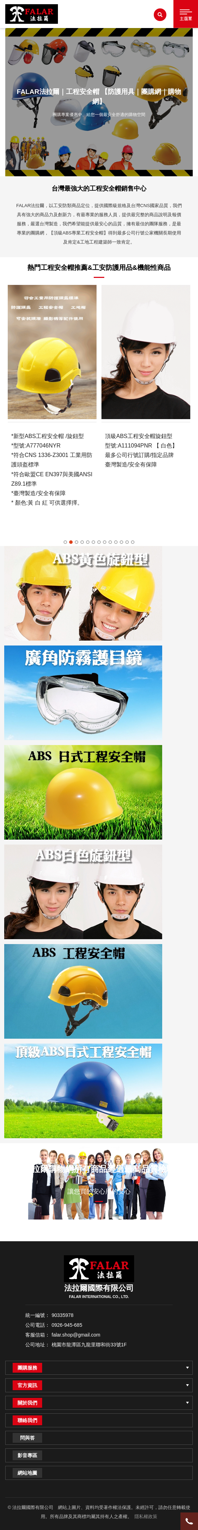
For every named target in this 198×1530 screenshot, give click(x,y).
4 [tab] (82, 542)
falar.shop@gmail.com (76, 1335)
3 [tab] (76, 542)
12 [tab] (127, 542)
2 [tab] (71, 542)
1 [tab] (65, 542)
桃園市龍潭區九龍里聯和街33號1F (89, 1344)
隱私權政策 (145, 1516)
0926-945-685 (67, 1325)
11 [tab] (121, 542)
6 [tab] (93, 542)
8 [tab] (104, 542)
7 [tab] (99, 542)
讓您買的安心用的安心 (99, 1191)
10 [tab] (116, 542)
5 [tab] (88, 542)
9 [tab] (110, 542)
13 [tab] (132, 542)
